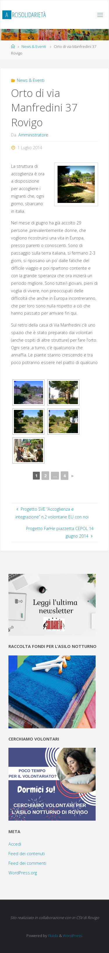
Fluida (52, 935)
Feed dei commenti (27, 863)
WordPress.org (22, 872)
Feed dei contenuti (26, 853)
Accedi (14, 844)
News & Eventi (34, 46)
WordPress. (73, 935)
